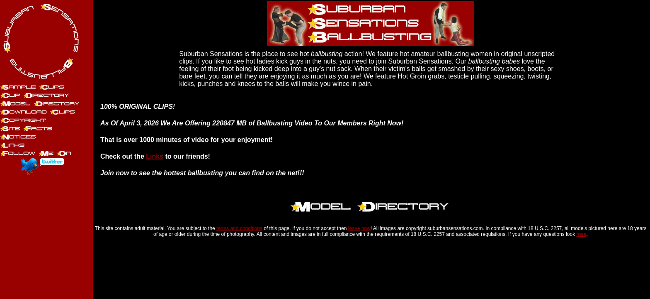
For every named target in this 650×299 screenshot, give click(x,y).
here (582, 234)
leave (354, 228)
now (366, 228)
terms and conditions (239, 228)
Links (154, 156)
